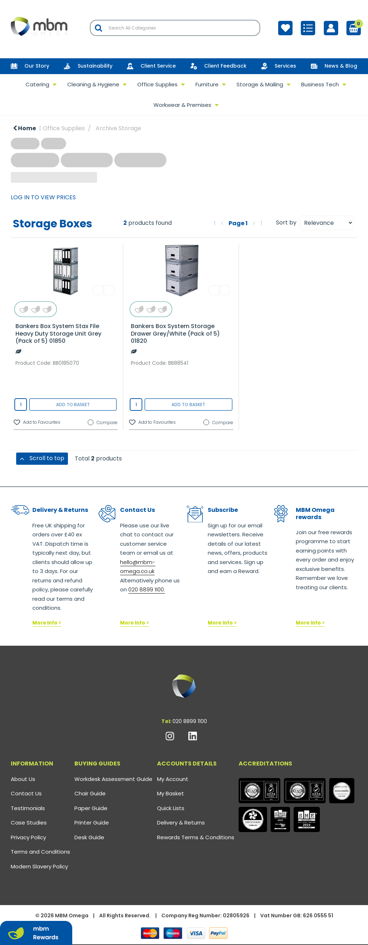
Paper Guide (90, 808)
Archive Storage (118, 128)
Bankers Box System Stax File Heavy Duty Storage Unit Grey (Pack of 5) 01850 (58, 333)
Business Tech (320, 84)
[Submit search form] (98, 28)
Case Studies (29, 822)
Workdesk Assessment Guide (113, 779)
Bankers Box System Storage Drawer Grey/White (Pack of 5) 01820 (175, 333)
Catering (37, 84)
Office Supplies (157, 84)
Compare (103, 422)
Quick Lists (170, 808)
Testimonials (28, 808)
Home (24, 128)
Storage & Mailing (259, 84)
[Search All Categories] (175, 28)
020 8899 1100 (189, 721)
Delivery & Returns (181, 822)
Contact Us (26, 793)
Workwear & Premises (182, 105)
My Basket (170, 793)
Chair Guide (90, 793)
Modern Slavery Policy (39, 866)
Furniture (207, 84)
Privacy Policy (28, 837)
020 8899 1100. (146, 589)
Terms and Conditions (40, 851)
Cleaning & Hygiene (93, 84)
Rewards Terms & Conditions (195, 837)
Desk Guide (89, 837)
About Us (23, 779)
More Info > (46, 622)
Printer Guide (91, 822)
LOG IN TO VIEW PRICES (43, 197)
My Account (172, 779)
